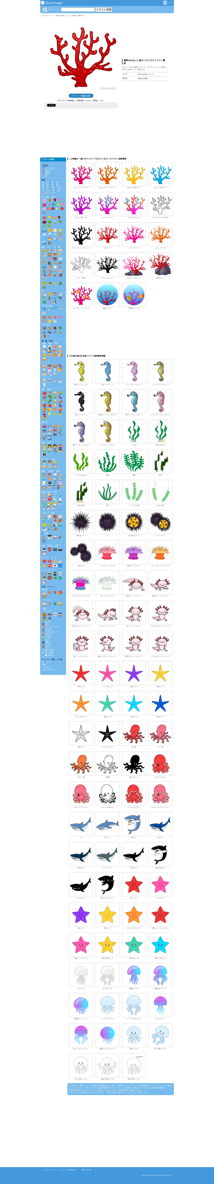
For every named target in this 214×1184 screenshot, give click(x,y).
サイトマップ (49, 1170)
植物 (47, 197)
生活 (49, 443)
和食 (44, 343)
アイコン (45, 558)
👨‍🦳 (49, 450)
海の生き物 (60, 15)
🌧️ (49, 234)
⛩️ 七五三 (46, 647)
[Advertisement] (145, 37)
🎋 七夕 (45, 640)
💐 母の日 (46, 171)
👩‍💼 (49, 462)
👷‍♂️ (55, 462)
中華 (55, 343)
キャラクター (47, 570)
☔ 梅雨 (45, 173)
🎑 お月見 (46, 645)
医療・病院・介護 (49, 492)
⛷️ (44, 529)
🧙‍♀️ (60, 614)
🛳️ (49, 438)
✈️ (60, 434)
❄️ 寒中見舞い (48, 650)
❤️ (49, 499)
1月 (53, 190)
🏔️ (55, 238)
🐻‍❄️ (60, 259)
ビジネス (45, 459)
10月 (53, 188)
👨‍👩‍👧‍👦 (44, 454)
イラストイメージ (47, 15)
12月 (48, 190)
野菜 (43, 389)
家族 (43, 443)
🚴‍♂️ (60, 430)
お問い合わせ (86, 1170)
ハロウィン (47, 611)
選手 (53, 513)
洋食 (50, 343)
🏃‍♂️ (55, 483)
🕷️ (49, 618)
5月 (57, 182)
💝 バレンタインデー (51, 627)
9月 (47, 188)
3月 (47, 182)
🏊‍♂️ (60, 525)
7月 (52, 185)
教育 (43, 471)
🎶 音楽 (44, 533)
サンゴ (67, 15)
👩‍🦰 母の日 (46, 634)
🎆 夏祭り (46, 642)
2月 (58, 190)
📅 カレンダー (48, 193)
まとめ (168, 2)
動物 (43, 247)
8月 (57, 185)
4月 (52, 182)
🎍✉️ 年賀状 (47, 655)
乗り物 (44, 422)
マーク (54, 558)
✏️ (60, 475)
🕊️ (60, 294)
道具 (57, 546)
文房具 (51, 471)
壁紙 (44, 664)
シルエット (47, 667)
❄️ (55, 234)
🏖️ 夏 (44, 176)
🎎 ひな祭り (47, 629)
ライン (49, 662)
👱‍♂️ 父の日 (46, 637)
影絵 (59, 247)
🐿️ (49, 271)
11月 (59, 188)
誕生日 (45, 589)
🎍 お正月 (46, 621)
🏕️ (55, 529)
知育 (58, 471)
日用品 (50, 546)
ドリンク (46, 377)
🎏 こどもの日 (48, 168)
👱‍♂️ (44, 450)
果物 (49, 389)
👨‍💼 (44, 462)
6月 (47, 185)
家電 (43, 546)
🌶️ (60, 401)
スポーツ (45, 513)
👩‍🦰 (60, 446)
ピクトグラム (48, 670)
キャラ (49, 247)
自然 (53, 197)
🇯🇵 (55, 565)
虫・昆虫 (46, 324)
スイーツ (46, 362)
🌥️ (44, 234)
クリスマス (47, 600)
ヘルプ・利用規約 (68, 1170)
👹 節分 (45, 624)
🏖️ (60, 238)
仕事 (53, 459)
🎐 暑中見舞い (48, 653)
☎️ (49, 549)
